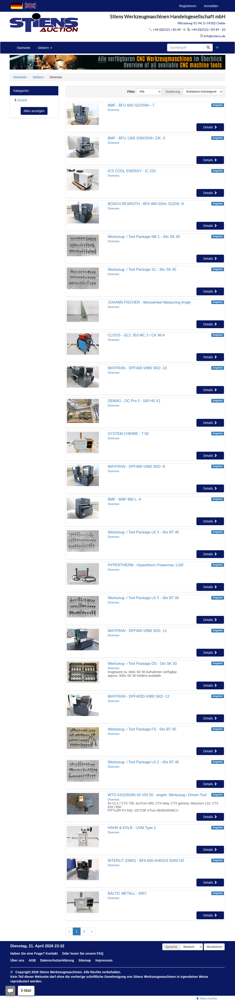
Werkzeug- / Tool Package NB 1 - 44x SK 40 (144, 237)
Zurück (20, 100)
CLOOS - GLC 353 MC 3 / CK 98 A (136, 335)
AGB (32, 960)
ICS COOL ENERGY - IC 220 (132, 171)
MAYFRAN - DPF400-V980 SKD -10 (137, 368)
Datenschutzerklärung (57, 960)
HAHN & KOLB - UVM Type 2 (132, 828)
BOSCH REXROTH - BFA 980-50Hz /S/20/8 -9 (146, 204)
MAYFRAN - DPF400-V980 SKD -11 (137, 631)
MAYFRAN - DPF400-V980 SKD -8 (136, 466)
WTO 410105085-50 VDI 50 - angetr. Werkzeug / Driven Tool (157, 795)
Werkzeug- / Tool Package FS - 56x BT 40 (142, 729)
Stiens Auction (206, 998)
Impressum (104, 960)
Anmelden (211, 6)
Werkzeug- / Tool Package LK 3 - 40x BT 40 (143, 532)
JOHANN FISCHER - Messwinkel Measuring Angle (149, 302)
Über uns (17, 960)
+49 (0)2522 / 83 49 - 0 (167, 29)
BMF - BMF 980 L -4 (124, 499)
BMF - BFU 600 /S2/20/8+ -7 (131, 105)
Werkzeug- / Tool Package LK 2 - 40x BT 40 (143, 762)
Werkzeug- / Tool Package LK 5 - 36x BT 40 (143, 598)
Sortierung (172, 91)
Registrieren (187, 6)
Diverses (113, 110)
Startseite (23, 48)
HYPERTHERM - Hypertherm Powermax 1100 (145, 565)
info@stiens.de (212, 36)
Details (210, 127)
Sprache (171, 947)
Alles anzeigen (34, 111)
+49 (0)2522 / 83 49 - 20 (206, 29)
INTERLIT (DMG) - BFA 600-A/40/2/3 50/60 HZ (146, 861)
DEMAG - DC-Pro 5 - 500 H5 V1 (134, 401)
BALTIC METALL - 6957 (127, 893)
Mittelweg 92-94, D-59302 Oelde (201, 23)
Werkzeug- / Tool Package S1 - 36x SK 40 (142, 269)
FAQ (100, 953)
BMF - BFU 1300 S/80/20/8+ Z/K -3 (136, 138)
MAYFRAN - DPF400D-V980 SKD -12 (138, 696)
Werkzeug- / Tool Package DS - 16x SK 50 (142, 663)
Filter (129, 91)
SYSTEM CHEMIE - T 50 (128, 434)
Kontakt (52, 953)
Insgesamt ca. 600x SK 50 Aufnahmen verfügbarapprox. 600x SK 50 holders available (142, 673)
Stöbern (45, 48)
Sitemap (84, 960)
